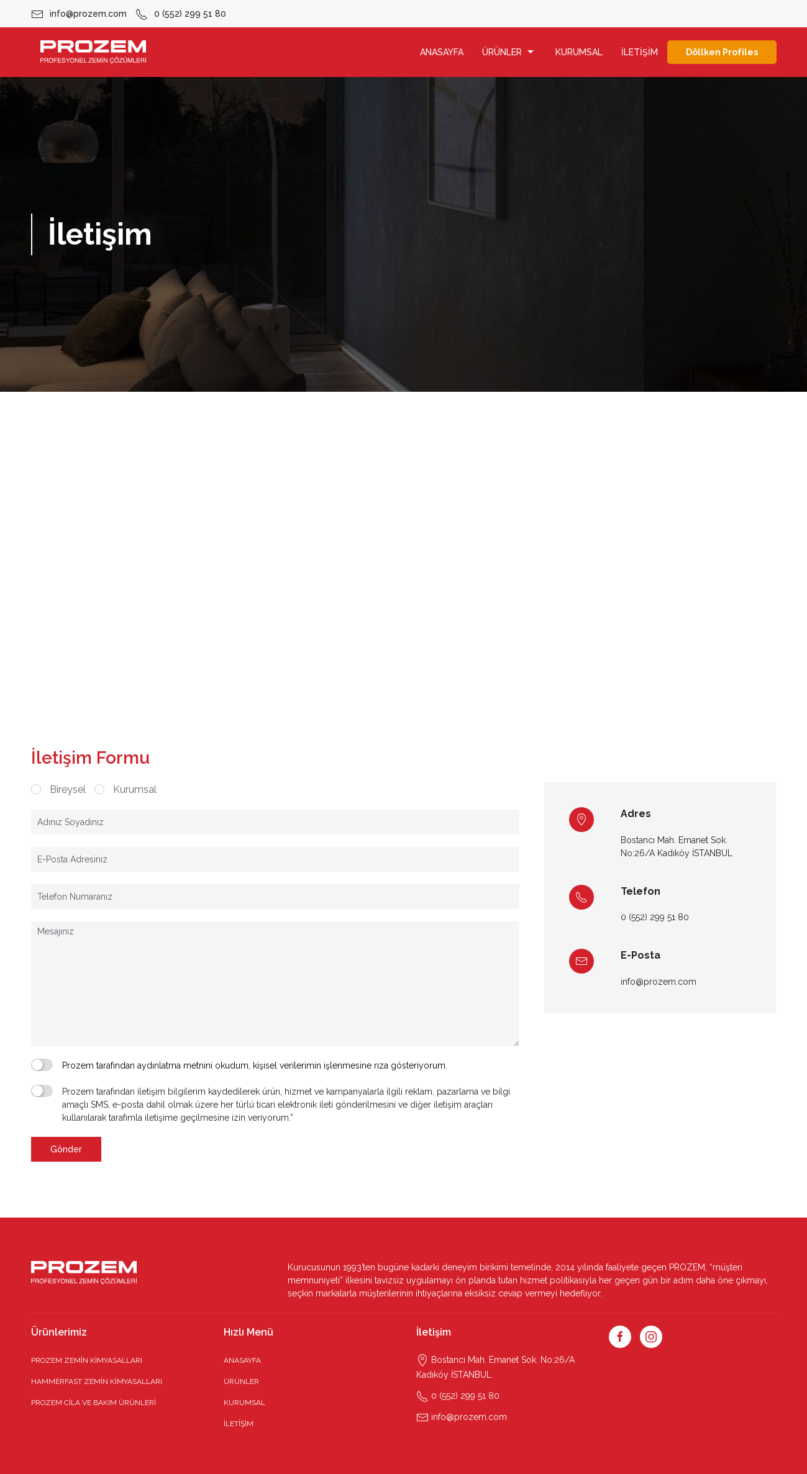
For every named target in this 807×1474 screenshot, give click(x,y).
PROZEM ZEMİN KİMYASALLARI (86, 1360)
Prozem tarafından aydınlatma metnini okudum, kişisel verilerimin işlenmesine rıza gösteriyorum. (254, 1065)
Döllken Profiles (722, 52)
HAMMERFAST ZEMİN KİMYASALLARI (96, 1381)
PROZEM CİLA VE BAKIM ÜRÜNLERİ (93, 1402)
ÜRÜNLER (509, 52)
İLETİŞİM (639, 52)
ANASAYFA (441, 52)
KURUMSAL (579, 52)
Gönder (66, 1149)
